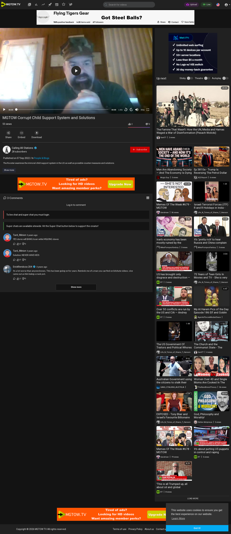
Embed (21, 135)
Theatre (199, 78)
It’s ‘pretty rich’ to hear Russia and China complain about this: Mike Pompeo (210, 243)
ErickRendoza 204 (22, 266)
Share (8, 135)
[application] (76, 71)
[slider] (62, 109)
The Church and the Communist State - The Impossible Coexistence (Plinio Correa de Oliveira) (209, 349)
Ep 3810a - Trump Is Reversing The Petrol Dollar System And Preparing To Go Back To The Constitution (211, 174)
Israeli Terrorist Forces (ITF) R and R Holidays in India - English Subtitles (211, 208)
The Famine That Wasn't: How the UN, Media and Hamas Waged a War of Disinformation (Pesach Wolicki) (190, 131)
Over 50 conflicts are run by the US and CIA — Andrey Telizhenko (173, 312)
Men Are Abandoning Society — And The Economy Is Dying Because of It (174, 173)
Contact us (161, 529)
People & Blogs (41, 158)
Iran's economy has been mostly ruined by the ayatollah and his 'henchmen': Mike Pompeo (174, 244)
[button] (218, 4)
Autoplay (216, 78)
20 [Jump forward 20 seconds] (131, 109)
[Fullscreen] (147, 109)
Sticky (183, 78)
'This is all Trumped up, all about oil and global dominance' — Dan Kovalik (172, 487)
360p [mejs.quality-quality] (142, 110)
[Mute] (136, 109)
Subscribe (139, 149)
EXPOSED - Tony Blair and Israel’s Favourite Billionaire (173, 415)
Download (37, 135)
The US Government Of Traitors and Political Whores (174, 346)
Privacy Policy (136, 529)
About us (149, 529)
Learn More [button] (178, 518)
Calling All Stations (24, 147)
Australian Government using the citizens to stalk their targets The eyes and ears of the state (174, 384)
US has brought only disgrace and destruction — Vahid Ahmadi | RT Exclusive (173, 277)
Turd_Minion (19, 235)
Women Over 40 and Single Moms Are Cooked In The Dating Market (210, 382)
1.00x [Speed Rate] (120, 110)
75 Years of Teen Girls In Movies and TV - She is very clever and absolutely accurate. (210, 279)
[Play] (4, 109)
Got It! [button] (197, 528)
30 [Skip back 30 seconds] (125, 109)
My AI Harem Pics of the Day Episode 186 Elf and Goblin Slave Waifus (211, 312)
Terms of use (119, 529)
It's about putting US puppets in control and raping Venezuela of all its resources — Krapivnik (211, 453)
